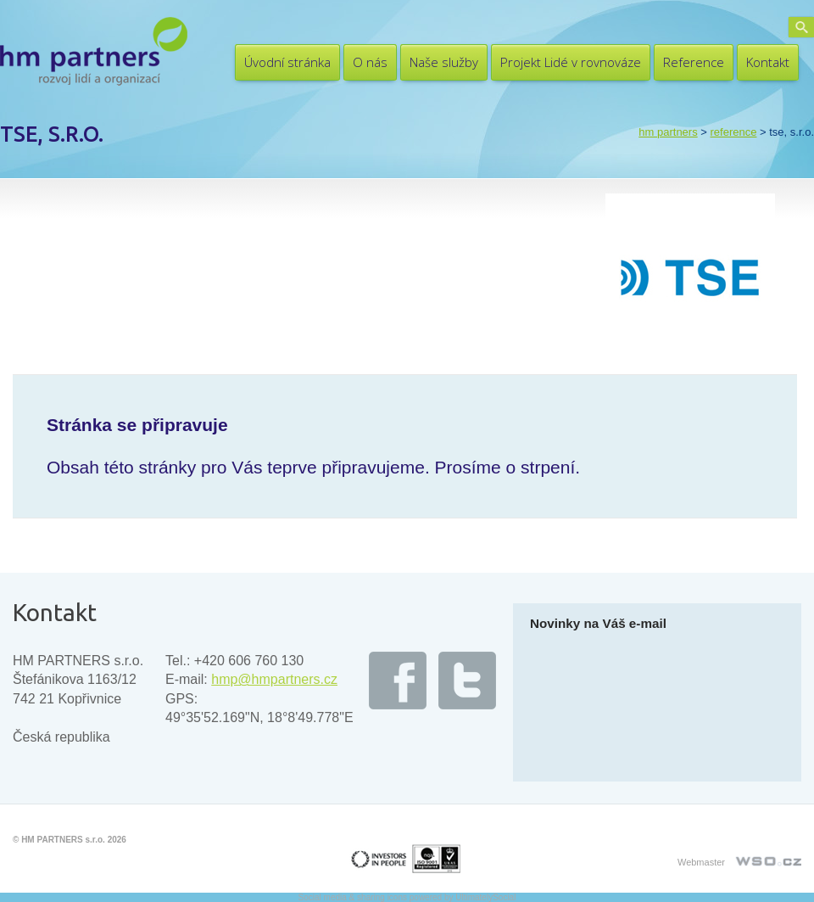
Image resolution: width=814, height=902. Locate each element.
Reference (693, 61)
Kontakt (767, 61)
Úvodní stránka (287, 61)
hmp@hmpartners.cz (274, 679)
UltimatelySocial (485, 897)
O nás (370, 61)
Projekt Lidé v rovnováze (570, 61)
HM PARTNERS (667, 132)
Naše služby (444, 61)
